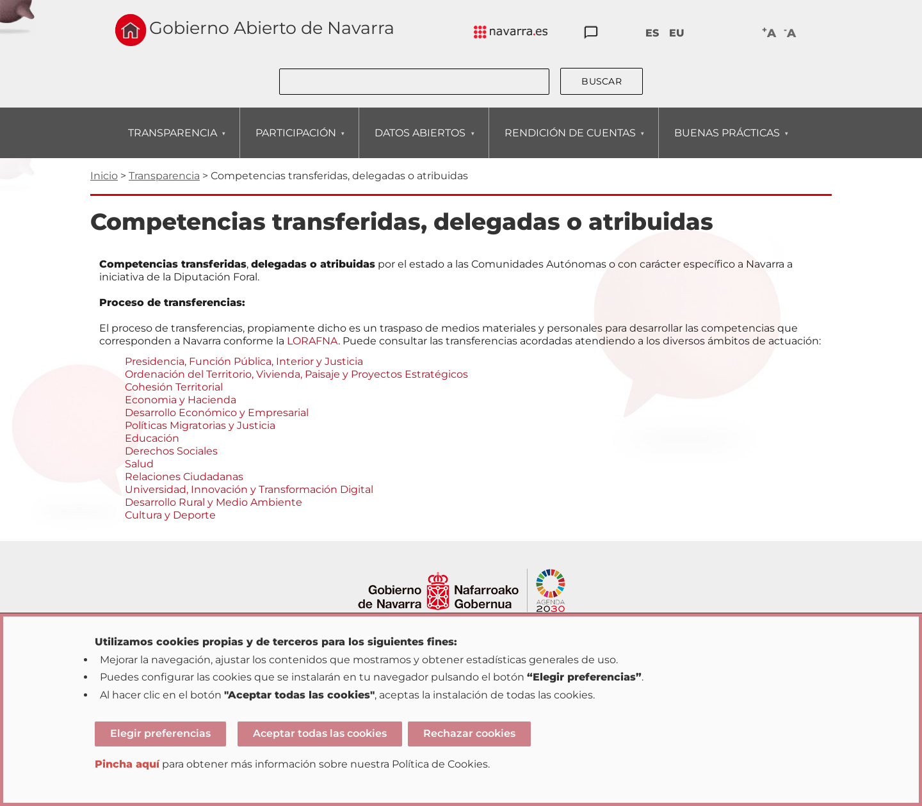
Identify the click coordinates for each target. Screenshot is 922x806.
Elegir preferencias (160, 733)
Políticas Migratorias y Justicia (200, 425)
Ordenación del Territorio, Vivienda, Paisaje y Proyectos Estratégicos (296, 374)
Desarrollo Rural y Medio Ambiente (213, 502)
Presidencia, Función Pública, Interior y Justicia (244, 361)
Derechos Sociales (171, 451)
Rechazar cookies (469, 733)
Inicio (104, 176)
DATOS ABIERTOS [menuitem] (419, 142)
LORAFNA (312, 341)
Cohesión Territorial (174, 387)
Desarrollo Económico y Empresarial (217, 413)
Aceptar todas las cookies (320, 733)
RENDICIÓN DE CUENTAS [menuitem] (570, 142)
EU (676, 33)
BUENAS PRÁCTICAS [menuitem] (727, 142)
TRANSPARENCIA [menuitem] (172, 142)
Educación (152, 438)
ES (652, 33)
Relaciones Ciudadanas (184, 477)
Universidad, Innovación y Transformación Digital (249, 489)
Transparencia (164, 176)
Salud (139, 464)
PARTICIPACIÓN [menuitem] (295, 142)
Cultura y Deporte (170, 515)
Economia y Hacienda (180, 400)
